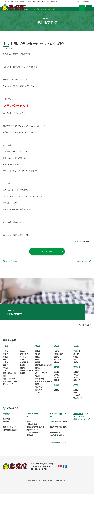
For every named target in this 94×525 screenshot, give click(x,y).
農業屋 (29, 450)
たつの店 (75, 423)
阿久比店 (39, 422)
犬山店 (38, 425)
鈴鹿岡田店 (25, 387)
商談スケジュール (11, 456)
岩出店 (74, 397)
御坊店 (74, 400)
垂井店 (56, 381)
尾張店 (38, 381)
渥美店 (38, 375)
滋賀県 (56, 411)
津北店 (7, 393)
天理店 (74, 387)
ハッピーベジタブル (35, 466)
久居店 (7, 396)
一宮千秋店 (40, 409)
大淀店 (74, 384)
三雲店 (7, 375)
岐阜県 (56, 369)
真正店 (56, 375)
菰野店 (23, 393)
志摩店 (7, 390)
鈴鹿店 (7, 381)
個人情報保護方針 (11, 460)
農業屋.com (77, 442)
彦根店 (56, 417)
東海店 (38, 400)
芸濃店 (23, 384)
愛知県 (38, 369)
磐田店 (56, 397)
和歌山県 (75, 392)
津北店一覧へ (47, 269)
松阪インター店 (11, 406)
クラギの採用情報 (56, 443)
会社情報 (76, 2)
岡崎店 (38, 396)
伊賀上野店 (25, 378)
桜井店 (74, 378)
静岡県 (56, 392)
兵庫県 (74, 411)
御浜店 (23, 390)
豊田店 (38, 406)
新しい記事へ (13, 279)
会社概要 (8, 447)
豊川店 (38, 384)
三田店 (74, 417)
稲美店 (74, 420)
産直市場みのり (78, 445)
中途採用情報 (55, 462)
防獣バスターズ (33, 462)
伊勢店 (7, 378)
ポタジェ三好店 (42, 403)
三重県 (7, 369)
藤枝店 (56, 407)
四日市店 (24, 381)
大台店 (7, 387)
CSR (6, 453)
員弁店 (23, 375)
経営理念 (8, 450)
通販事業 (30, 469)
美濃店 (56, 387)
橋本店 (74, 403)
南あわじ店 (76, 426)
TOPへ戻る (84, 348)
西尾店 (38, 387)
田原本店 (75, 375)
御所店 (74, 381)
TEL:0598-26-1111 (40, 500)
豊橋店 (38, 378)
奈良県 (74, 369)
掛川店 (56, 400)
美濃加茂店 (58, 378)
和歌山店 (75, 407)
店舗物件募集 (55, 473)
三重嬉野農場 (32, 453)
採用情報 (86, 2)
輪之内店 (57, 384)
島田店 (56, 403)
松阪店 (7, 384)
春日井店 (39, 418)
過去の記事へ (81, 279)
